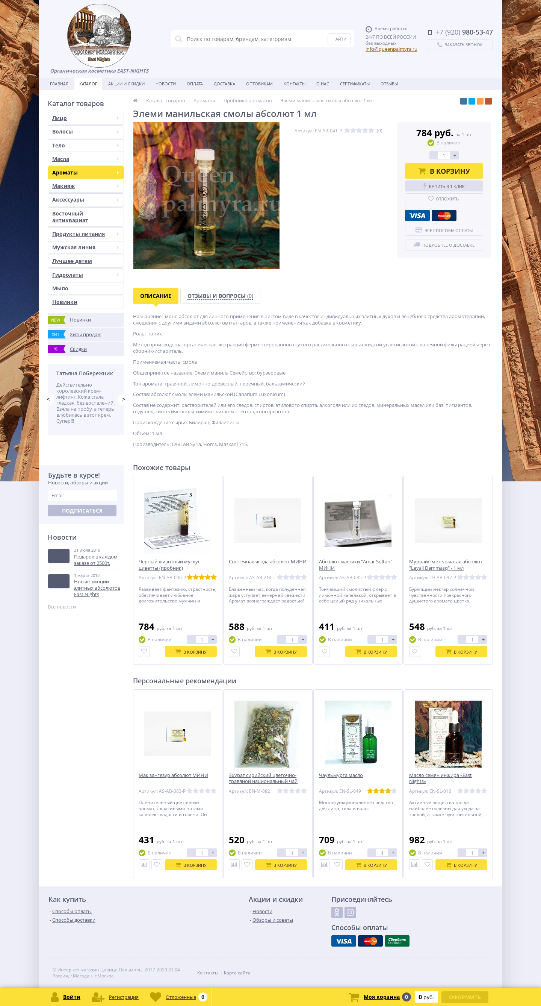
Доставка (224, 83)
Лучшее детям (72, 260)
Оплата (195, 83)
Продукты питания (85, 233)
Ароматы (85, 172)
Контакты (294, 83)
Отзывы (389, 83)
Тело (85, 145)
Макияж (85, 186)
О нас (322, 83)
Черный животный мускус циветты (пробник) (169, 564)
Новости (166, 83)
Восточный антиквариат (70, 217)
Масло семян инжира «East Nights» (440, 778)
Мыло (60, 288)
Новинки (64, 301)
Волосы (85, 131)
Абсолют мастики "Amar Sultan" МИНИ (355, 564)
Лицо (85, 117)
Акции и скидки (126, 83)
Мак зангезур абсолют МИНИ (173, 775)
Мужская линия (85, 247)
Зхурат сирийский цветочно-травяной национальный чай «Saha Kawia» (263, 781)
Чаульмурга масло (341, 775)
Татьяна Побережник (84, 373)
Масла (85, 158)
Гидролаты (85, 274)
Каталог (88, 83)
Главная (59, 83)
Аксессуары (85, 199)
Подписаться (82, 510)
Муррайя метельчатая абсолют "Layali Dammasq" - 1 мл (445, 564)
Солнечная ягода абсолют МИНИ (268, 561)
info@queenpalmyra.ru (391, 49)
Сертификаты (355, 83)
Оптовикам (259, 83)
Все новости (62, 607)
